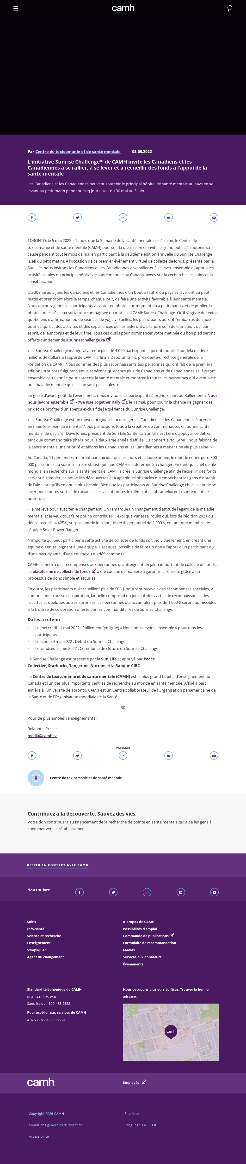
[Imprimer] (214, 218)
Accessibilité (39, 1136)
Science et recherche (44, 936)
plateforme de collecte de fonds (64, 571)
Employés (134, 1082)
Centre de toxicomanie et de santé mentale (78, 151)
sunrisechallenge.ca (90, 340)
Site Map (132, 1113)
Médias (129, 950)
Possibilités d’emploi (140, 929)
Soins (31, 921)
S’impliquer (36, 950)
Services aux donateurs (142, 957)
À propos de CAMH (138, 921)
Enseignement (39, 943)
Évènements (133, 964)
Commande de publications (146, 936)
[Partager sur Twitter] (77, 218)
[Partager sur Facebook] (32, 218)
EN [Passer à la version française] (144, 1125)
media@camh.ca (42, 735)
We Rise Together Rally (102, 402)
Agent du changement (45, 957)
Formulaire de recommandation (149, 943)
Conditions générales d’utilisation (56, 1125)
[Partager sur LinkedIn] (123, 218)
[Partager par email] (168, 218)
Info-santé (35, 929)
